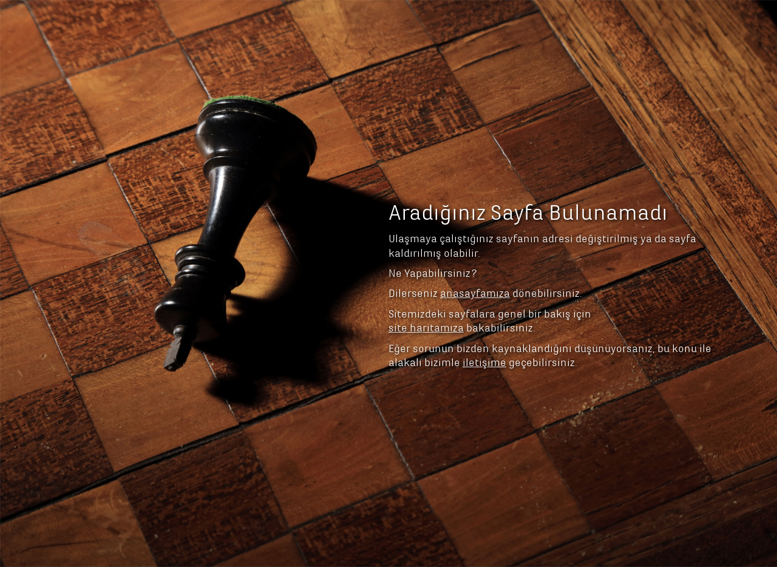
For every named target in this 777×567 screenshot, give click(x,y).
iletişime (484, 298)
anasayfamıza (475, 229)
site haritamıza (426, 264)
